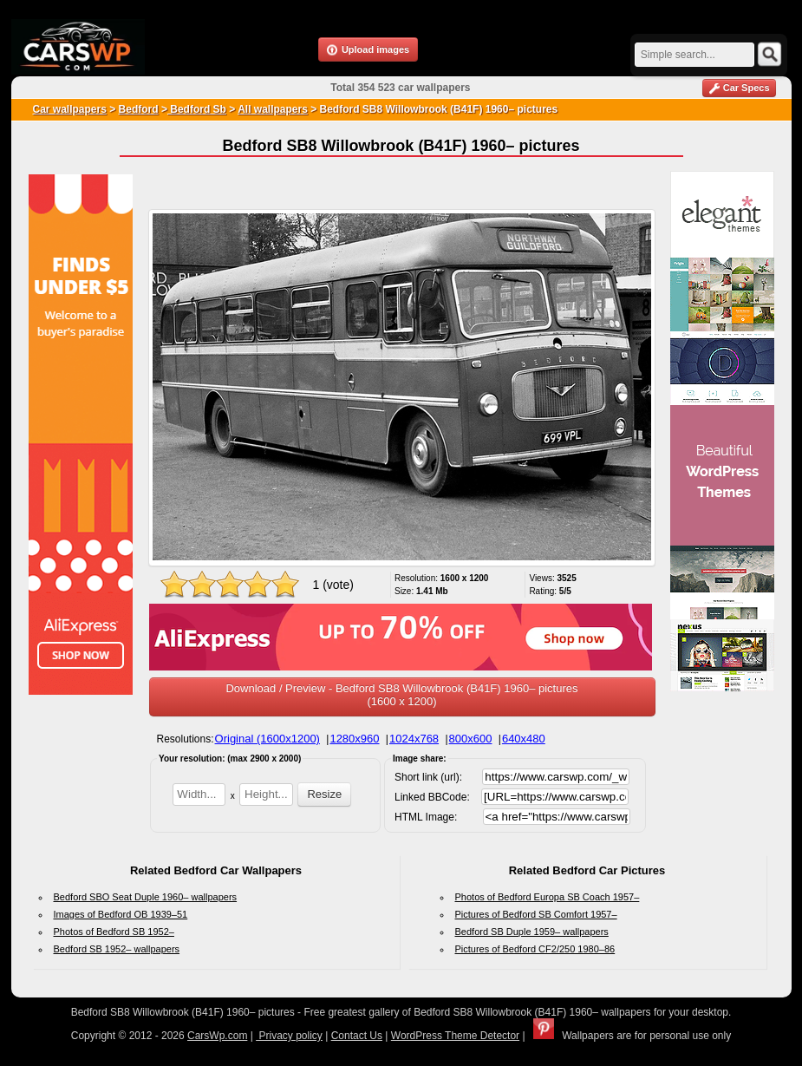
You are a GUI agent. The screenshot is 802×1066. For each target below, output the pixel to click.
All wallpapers (273, 109)
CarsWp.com (217, 1036)
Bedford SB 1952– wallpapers (117, 949)
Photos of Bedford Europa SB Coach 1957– (547, 897)
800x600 (470, 738)
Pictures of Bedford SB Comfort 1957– (536, 914)
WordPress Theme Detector (455, 1036)
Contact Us (356, 1036)
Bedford (139, 109)
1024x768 (414, 738)
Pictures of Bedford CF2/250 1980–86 (535, 949)
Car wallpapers (70, 109)
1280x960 (354, 738)
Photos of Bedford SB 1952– (114, 931)
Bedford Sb (196, 109)
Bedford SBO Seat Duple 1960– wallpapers (146, 897)
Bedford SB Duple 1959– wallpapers (532, 931)
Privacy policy (289, 1036)
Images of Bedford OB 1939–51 (121, 914)
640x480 (523, 738)
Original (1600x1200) (267, 738)
